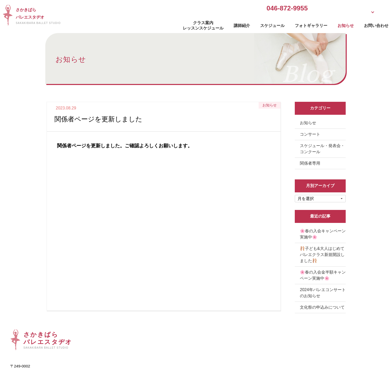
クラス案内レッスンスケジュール (150, 24)
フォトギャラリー (258, 24)
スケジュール (219, 24)
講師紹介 (189, 24)
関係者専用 (310, 163)
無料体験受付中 (268, 9)
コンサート (310, 134)
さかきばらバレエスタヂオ (89, 16)
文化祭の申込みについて (322, 307)
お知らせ (293, 24)
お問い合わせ (323, 24)
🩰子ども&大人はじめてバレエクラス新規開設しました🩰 (322, 254)
